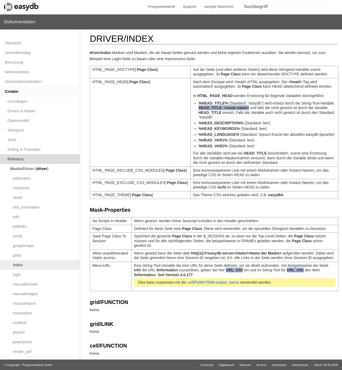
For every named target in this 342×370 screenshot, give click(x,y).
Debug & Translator (24, 149)
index (18, 265)
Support (189, 7)
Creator (11, 91)
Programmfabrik (161, 7)
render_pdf (22, 351)
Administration (17, 72)
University (206, 365)
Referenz (15, 159)
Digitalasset (226, 365)
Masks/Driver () (29, 169)
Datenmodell (18, 120)
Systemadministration (23, 81)
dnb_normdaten (26, 207)
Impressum (279, 365)
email (17, 236)
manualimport (24, 303)
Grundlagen (17, 101)
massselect (22, 313)
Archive (261, 365)
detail (17, 197)
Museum (245, 365)
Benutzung (14, 62)
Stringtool (15, 130)
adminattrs (22, 178)
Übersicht (13, 43)
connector (21, 188)
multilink (20, 323)
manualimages (25, 294)
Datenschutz (300, 365)
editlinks (20, 226)
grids (17, 255)
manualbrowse (25, 284)
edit (16, 217)
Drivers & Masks (21, 111)
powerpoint (22, 342)
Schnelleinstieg (18, 53)
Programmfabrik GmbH (37, 365)
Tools (12, 140)
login (17, 274)
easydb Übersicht (218, 7)
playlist (19, 332)
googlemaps (23, 246)
